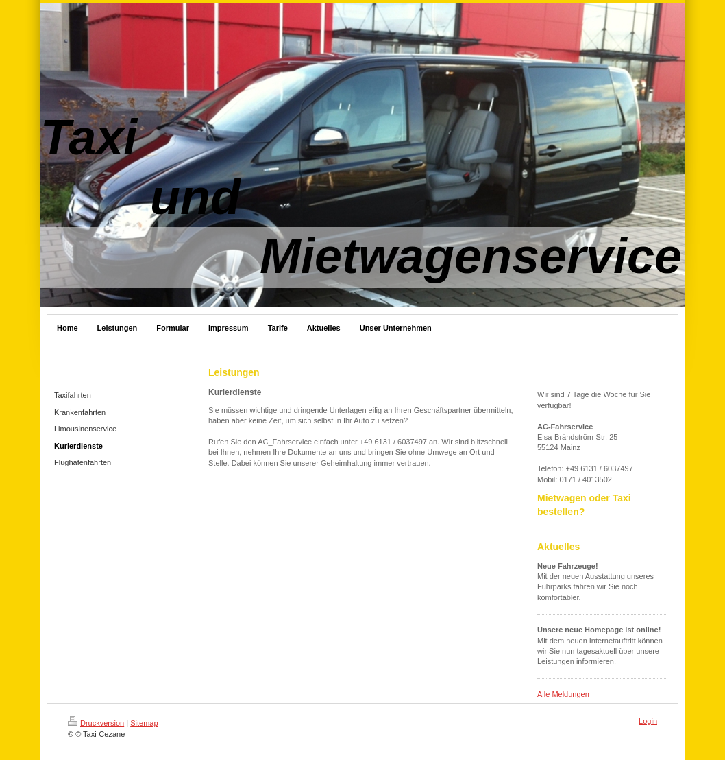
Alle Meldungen (563, 694)
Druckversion (96, 723)
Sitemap (144, 723)
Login (648, 721)
